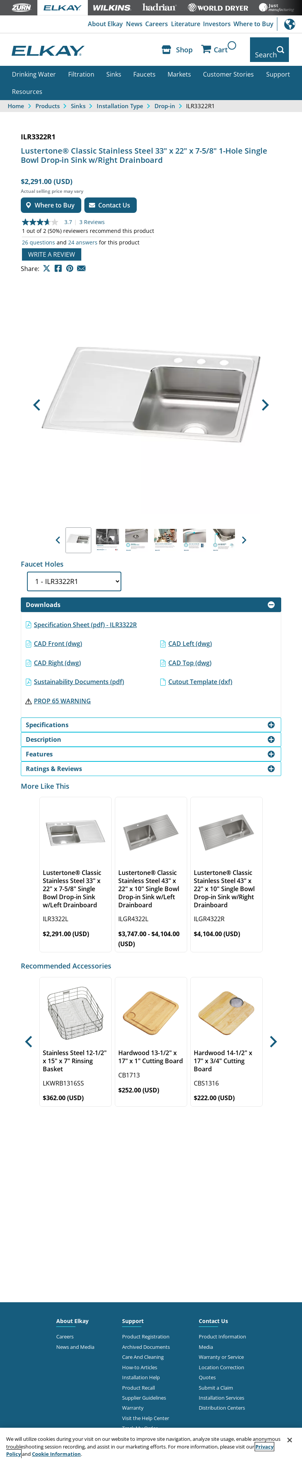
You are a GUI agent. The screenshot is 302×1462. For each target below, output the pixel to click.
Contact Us (213, 1312)
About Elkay (100, 24)
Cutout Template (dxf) (200, 673)
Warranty (133, 1399)
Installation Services (221, 1389)
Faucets (144, 66)
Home (16, 97)
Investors (216, 24)
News (130, 24)
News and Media (75, 1338)
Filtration (81, 66)
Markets (179, 66)
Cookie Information (56, 1454)
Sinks (113, 66)
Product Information (222, 1328)
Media (206, 1338)
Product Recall (138, 1378)
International (289, 24)
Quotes (207, 1368)
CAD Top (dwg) (189, 654)
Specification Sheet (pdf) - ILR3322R (85, 616)
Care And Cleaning (143, 1348)
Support (278, 66)
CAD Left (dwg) (190, 635)
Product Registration (145, 1328)
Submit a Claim (216, 1378)
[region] (151, 1445)
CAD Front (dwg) (58, 635)
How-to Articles (139, 1358)
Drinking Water (34, 66)
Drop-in (164, 97)
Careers (154, 24)
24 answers (82, 234)
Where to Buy (253, 24)
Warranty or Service (221, 1348)
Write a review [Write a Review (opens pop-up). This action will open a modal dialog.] (51, 246)
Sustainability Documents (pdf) (79, 673)
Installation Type (120, 97)
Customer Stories (228, 66)
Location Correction (221, 1358)
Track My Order (140, 1419)
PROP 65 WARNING (62, 692)
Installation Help (141, 1368)
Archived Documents (146, 1338)
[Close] (289, 1440)
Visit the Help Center (145, 1409)
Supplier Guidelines (144, 1389)
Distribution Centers (222, 1399)
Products (47, 97)
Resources (27, 83)
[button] (36, 396)
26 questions (38, 234)
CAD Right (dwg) (57, 654)
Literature (183, 24)
